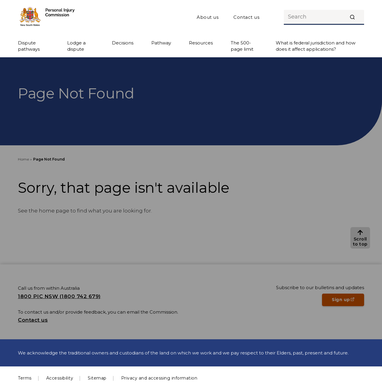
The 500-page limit (242, 46)
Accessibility (59, 378)
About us (207, 17)
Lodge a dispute (76, 46)
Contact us (246, 17)
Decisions (122, 43)
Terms (25, 378)
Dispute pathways (29, 46)
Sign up (348, 301)
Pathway (161, 43)
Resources (201, 43)
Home (23, 159)
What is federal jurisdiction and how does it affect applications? (315, 46)
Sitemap (97, 378)
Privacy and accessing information (159, 378)
